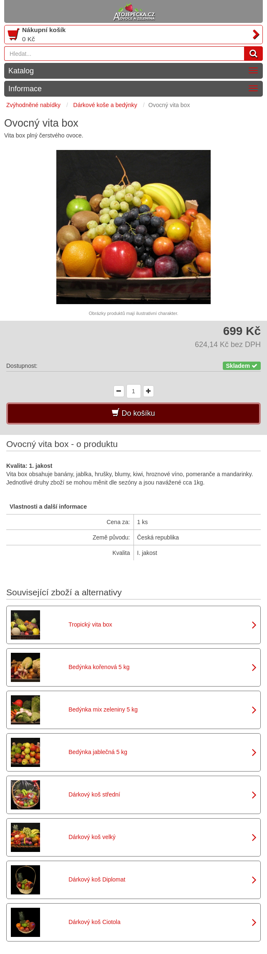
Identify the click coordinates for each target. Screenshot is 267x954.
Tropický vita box (90, 624)
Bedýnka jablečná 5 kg (97, 752)
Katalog (21, 71)
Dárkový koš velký (92, 837)
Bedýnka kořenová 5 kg (98, 667)
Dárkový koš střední (94, 794)
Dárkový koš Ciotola (94, 922)
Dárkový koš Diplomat (96, 879)
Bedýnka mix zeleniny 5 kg (103, 709)
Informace (25, 89)
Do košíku (133, 413)
